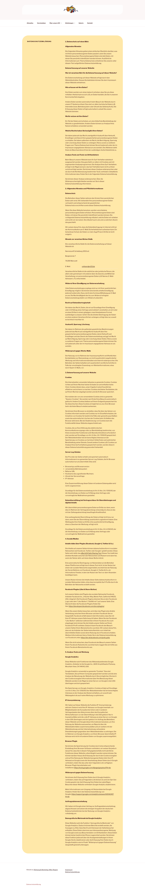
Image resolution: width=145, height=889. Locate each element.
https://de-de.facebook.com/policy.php (95, 638)
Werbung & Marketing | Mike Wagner (46, 870)
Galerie (81, 23)
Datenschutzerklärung (72, 872)
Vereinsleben (41, 23)
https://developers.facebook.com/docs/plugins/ (86, 606)
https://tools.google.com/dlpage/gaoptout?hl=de (92, 768)
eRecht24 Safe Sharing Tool (91, 553)
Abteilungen (70, 23)
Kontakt (90, 23)
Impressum (68, 870)
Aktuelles (30, 23)
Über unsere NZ (56, 23)
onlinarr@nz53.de (88, 266)
